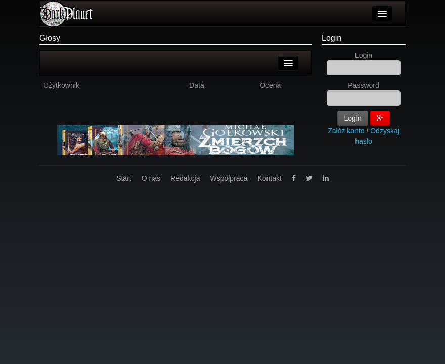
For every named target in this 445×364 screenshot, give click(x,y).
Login (331, 38)
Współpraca (228, 178)
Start (123, 178)
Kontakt (269, 178)
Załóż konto (346, 131)
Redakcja (185, 178)
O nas (151, 178)
